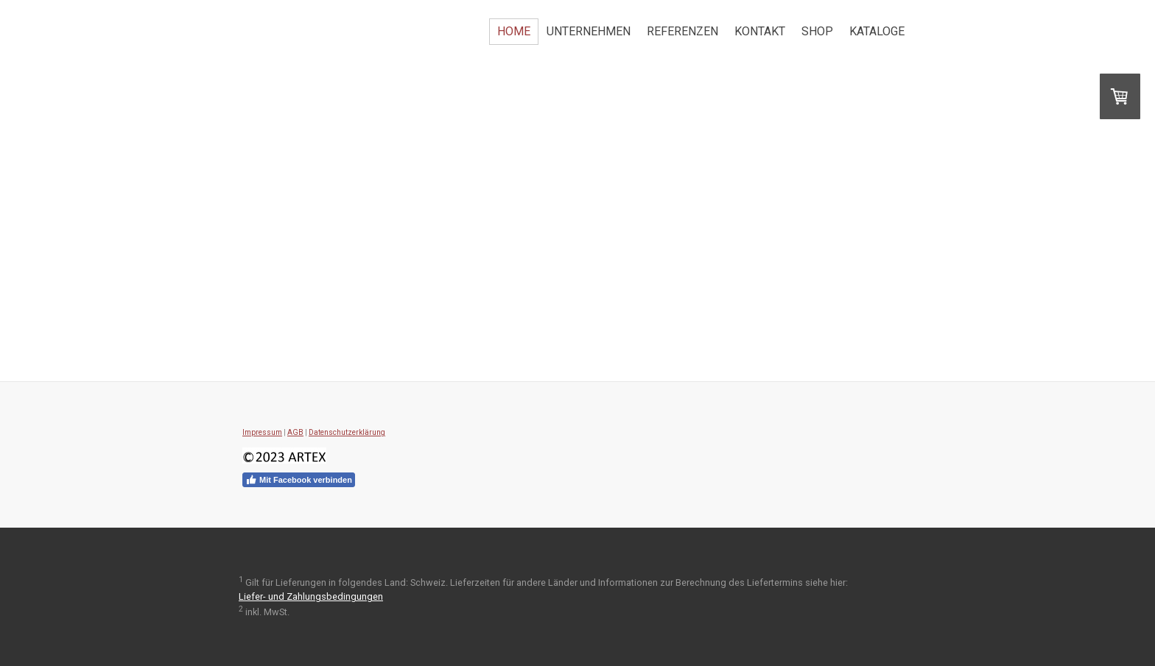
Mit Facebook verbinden (298, 480)
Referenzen (682, 31)
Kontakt (759, 31)
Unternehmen (589, 31)
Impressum (262, 432)
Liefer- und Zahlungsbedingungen (311, 596)
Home (513, 31)
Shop (817, 31)
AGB (295, 432)
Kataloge (877, 31)
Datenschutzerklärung (347, 432)
